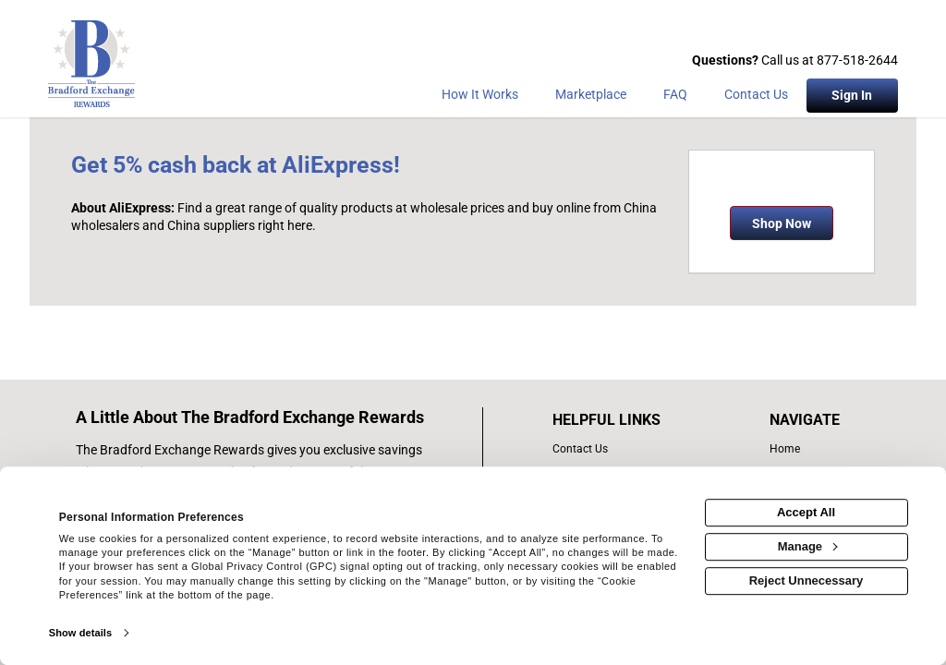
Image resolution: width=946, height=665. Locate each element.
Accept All (806, 512)
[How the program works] (480, 98)
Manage (807, 546)
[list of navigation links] (809, 449)
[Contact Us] (756, 98)
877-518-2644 (857, 60)
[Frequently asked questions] (675, 98)
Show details (80, 632)
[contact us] (626, 449)
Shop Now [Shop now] (781, 223)
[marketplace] (591, 98)
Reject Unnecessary (806, 580)
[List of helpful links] (626, 420)
